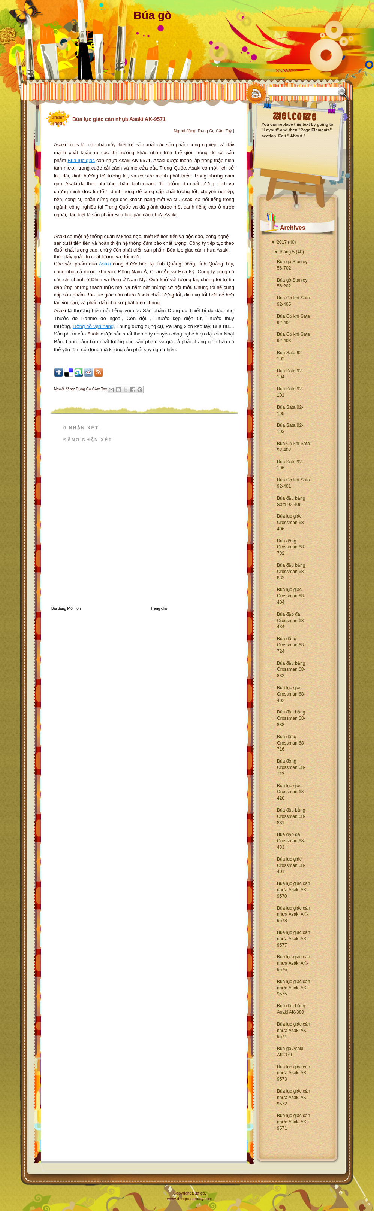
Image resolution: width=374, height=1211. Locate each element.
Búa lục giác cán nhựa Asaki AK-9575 (293, 988)
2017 (282, 242)
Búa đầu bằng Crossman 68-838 (291, 718)
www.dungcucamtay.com (189, 1198)
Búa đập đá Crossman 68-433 (291, 841)
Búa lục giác (81, 160)
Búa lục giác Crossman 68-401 (291, 865)
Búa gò (152, 15)
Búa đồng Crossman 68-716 (291, 743)
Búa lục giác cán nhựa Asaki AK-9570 (293, 890)
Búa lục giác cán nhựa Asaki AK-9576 (293, 963)
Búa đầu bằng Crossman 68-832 (291, 670)
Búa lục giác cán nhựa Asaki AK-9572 (293, 1098)
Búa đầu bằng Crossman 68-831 (291, 816)
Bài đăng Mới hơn (66, 608)
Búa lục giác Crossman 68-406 (291, 523)
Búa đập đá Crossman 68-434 (291, 621)
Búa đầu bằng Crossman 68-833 (291, 572)
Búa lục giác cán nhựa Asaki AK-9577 (293, 939)
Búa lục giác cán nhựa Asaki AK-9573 (293, 1073)
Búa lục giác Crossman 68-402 (291, 694)
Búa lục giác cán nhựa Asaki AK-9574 (293, 1031)
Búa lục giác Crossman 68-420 (291, 792)
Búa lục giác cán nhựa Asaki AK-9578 (293, 915)
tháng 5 (287, 252)
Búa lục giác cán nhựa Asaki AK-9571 (293, 1122)
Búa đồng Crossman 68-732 (291, 547)
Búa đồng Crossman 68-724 (291, 645)
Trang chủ (158, 608)
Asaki (106, 264)
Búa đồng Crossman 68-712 (291, 767)
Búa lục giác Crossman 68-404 (291, 596)
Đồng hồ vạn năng (93, 326)
